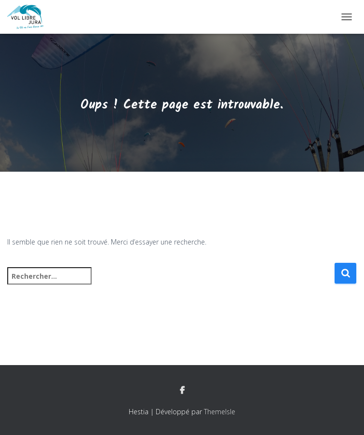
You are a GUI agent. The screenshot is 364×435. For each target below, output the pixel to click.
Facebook (182, 391)
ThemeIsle (219, 411)
